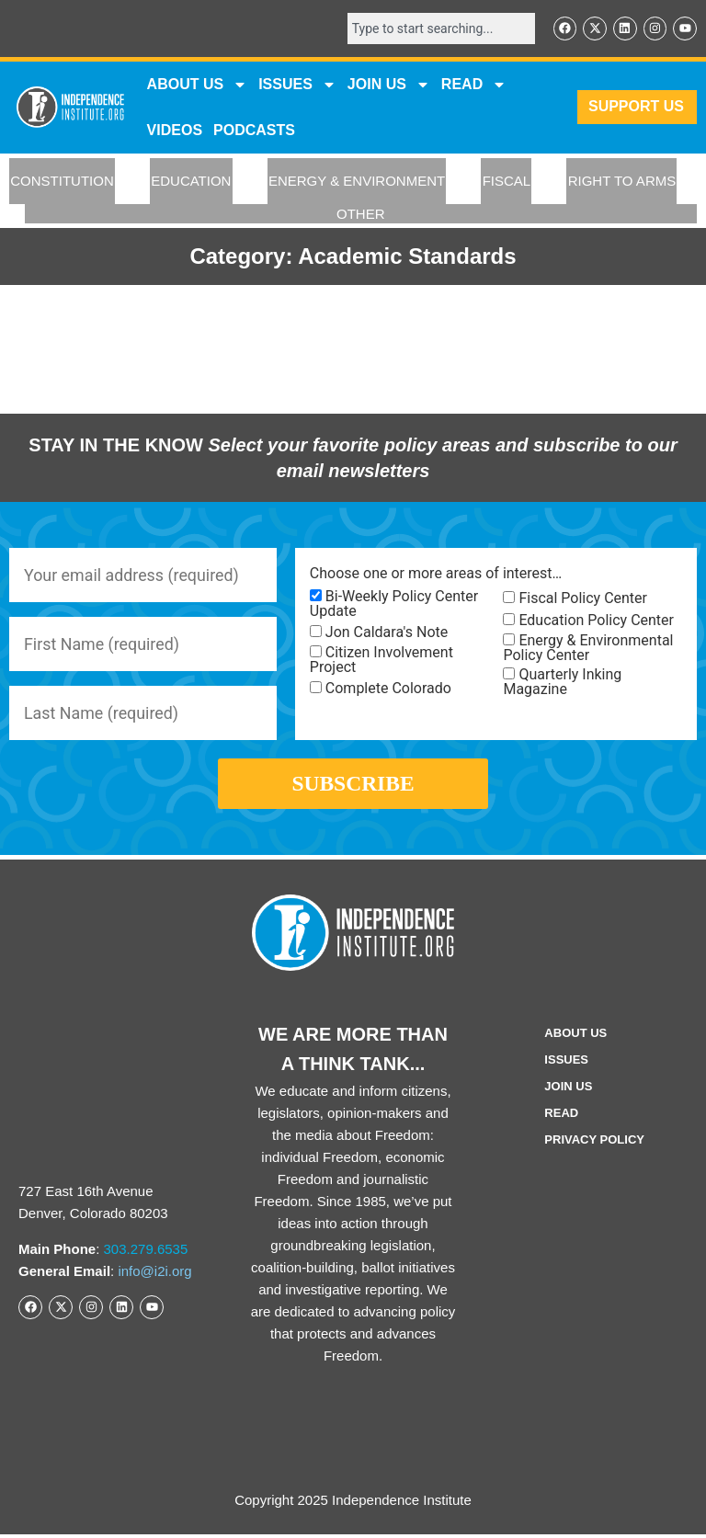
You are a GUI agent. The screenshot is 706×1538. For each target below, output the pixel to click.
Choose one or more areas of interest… (436, 574)
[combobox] (439, 28)
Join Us (568, 1090)
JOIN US (388, 84)
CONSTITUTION (62, 181)
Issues (297, 84)
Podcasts (254, 130)
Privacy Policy (594, 1143)
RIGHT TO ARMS (622, 181)
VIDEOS (174, 130)
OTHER (360, 214)
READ (474, 84)
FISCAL (507, 181)
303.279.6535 (146, 1252)
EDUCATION (191, 181)
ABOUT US (197, 84)
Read (561, 1116)
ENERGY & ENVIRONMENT (356, 181)
